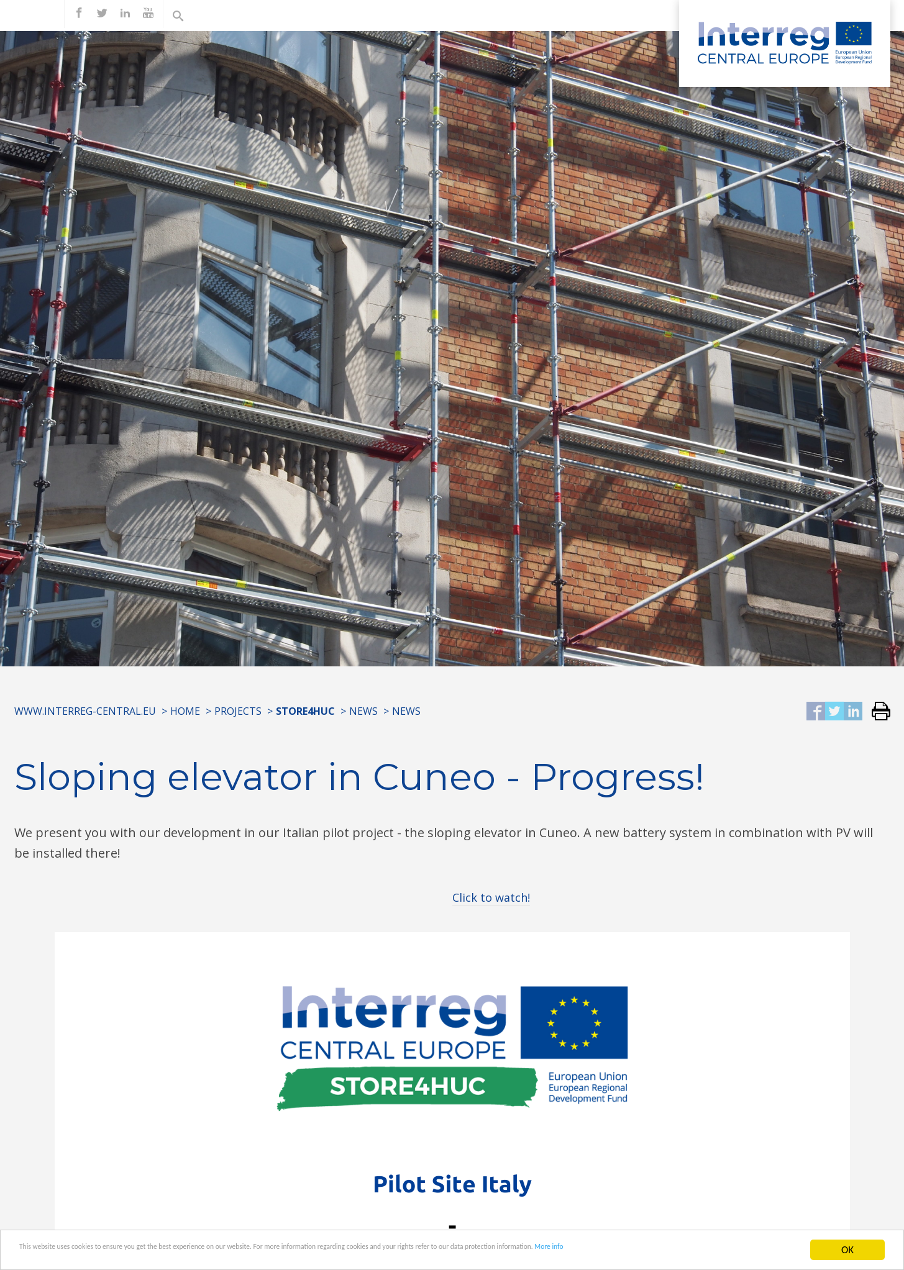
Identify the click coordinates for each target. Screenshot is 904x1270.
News (363, 711)
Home (185, 711)
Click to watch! (491, 897)
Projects (238, 711)
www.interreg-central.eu (85, 711)
